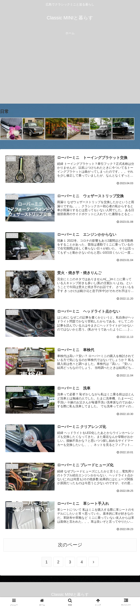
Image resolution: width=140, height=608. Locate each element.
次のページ (70, 545)
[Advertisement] (70, 73)
